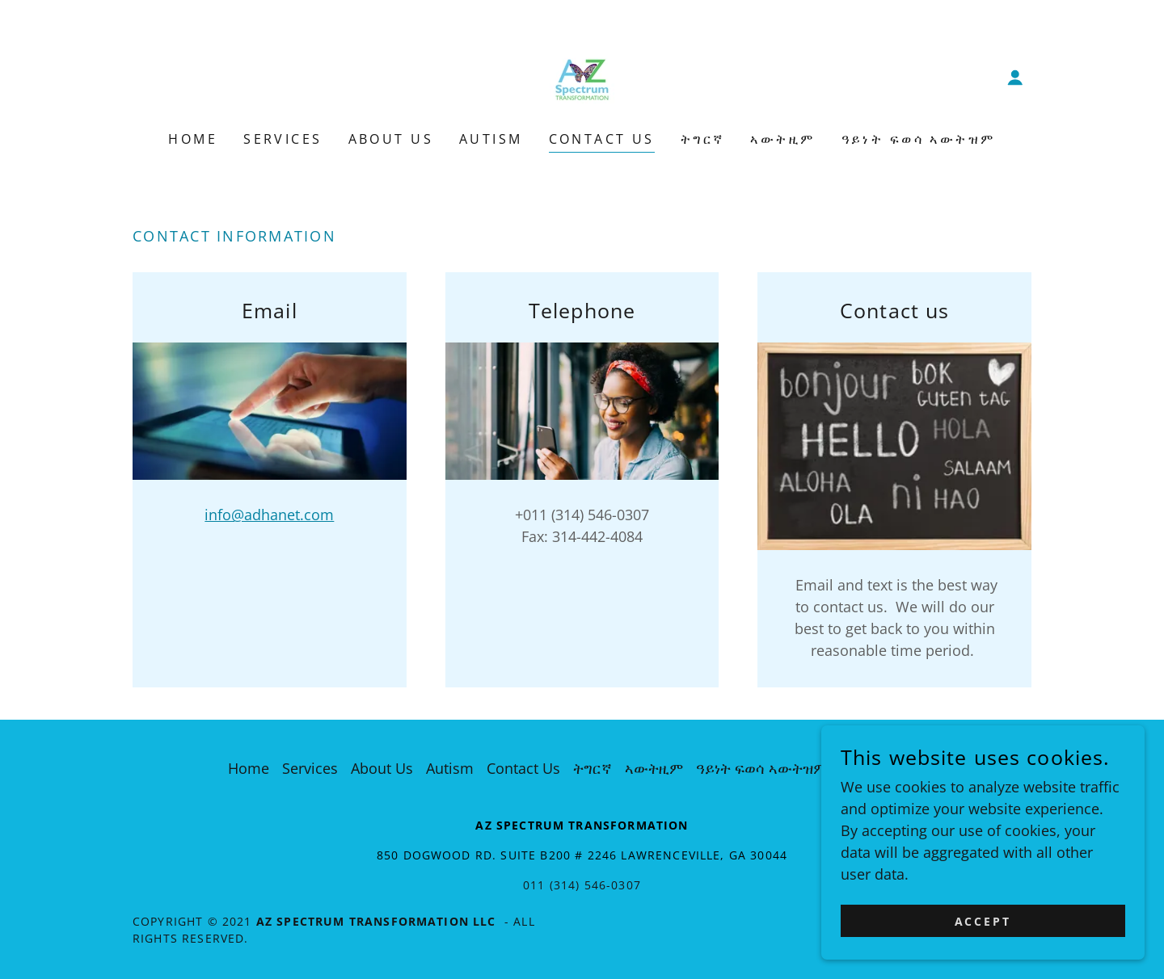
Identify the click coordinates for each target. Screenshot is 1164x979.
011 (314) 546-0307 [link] (582, 885)
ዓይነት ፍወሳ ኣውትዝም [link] (918, 139)
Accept (983, 921)
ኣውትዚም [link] (782, 139)
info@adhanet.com (269, 514)
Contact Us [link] (602, 139)
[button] (1015, 77)
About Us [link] (390, 139)
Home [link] (192, 139)
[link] (582, 76)
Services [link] (282, 139)
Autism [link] (491, 139)
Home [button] (248, 768)
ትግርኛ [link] (703, 139)
